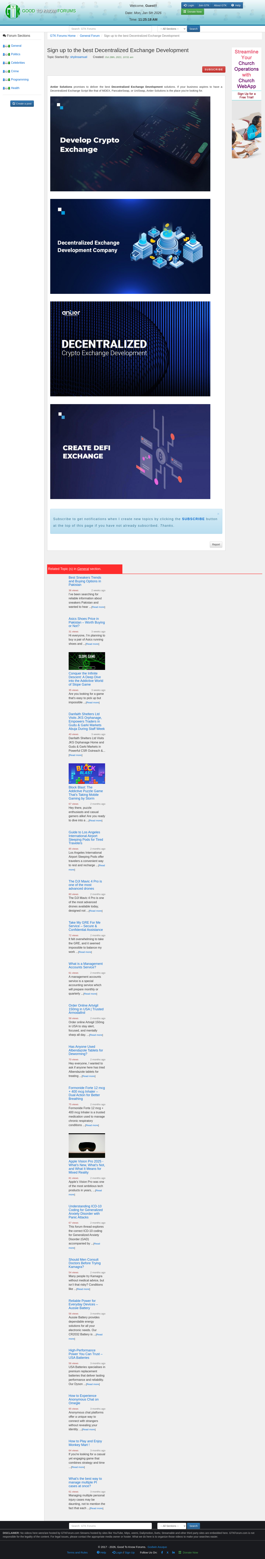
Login (117, 1552)
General (12, 45)
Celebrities (14, 62)
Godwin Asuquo (157, 1546)
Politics (11, 54)
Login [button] (189, 5)
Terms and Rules (77, 1552)
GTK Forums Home (63, 35)
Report (216, 544)
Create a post (22, 103)
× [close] (218, 514)
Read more (98, 607)
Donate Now (188, 1552)
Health (11, 88)
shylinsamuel (78, 57)
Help (236, 5)
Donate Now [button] (192, 11)
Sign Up (130, 1552)
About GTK (220, 5)
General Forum (90, 35)
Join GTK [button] (204, 5)
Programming (16, 79)
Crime (11, 71)
